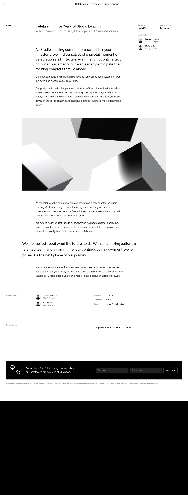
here (156, 384)
